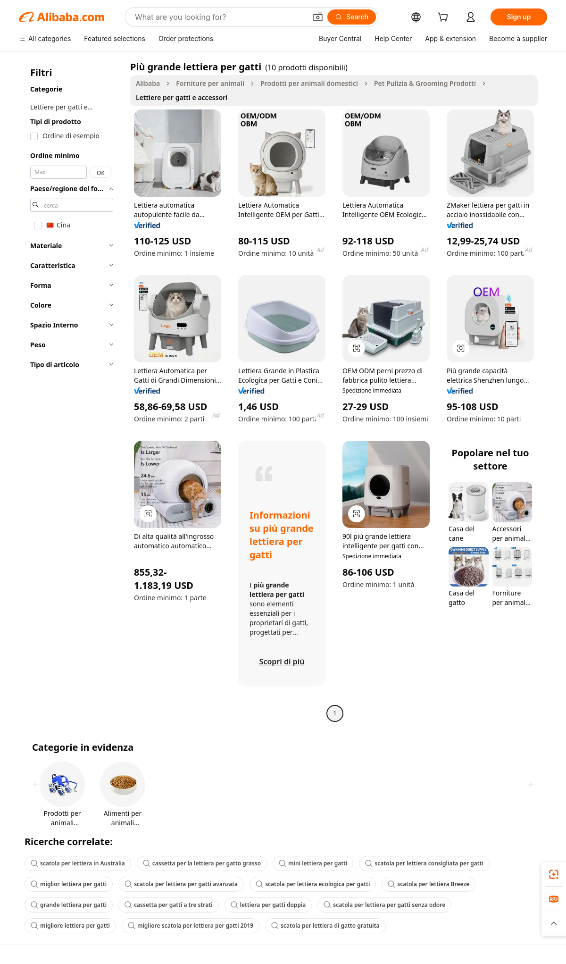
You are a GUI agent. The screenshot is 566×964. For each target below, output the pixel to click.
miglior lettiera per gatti (69, 884)
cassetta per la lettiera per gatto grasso (202, 863)
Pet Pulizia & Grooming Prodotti (425, 83)
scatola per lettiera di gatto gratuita (325, 926)
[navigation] (72, 391)
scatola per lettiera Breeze (428, 884)
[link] (553, 874)
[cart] (445, 18)
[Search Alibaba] (220, 17)
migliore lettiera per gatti (70, 926)
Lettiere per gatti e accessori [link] (181, 97)
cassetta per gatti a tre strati (169, 905)
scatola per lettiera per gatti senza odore (384, 905)
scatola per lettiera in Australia (78, 863)
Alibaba (148, 83)
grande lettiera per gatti (69, 905)
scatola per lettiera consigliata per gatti (424, 863)
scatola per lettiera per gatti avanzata (181, 884)
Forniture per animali (210, 83)
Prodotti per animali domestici (309, 83)
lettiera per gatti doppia (268, 905)
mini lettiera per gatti (313, 863)
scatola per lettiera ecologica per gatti (313, 884)
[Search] (351, 17)
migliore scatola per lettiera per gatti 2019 (190, 926)
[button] (318, 17)
